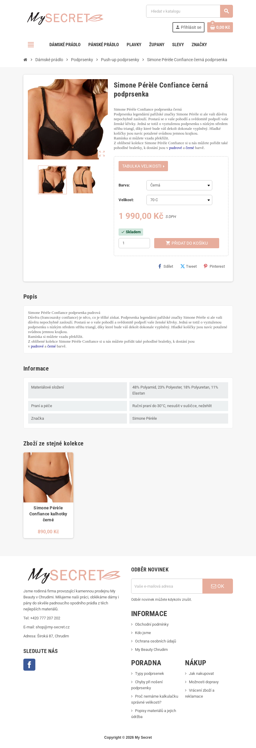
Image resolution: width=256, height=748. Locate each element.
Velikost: (126, 200)
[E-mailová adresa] (166, 586)
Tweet (188, 266)
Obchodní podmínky (152, 624)
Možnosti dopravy (204, 682)
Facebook (29, 665)
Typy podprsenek (149, 673)
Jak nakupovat (201, 673)
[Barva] (179, 185)
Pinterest (214, 266)
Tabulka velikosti (143, 166)
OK (217, 586)
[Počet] (134, 243)
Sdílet (165, 266)
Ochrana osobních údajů (155, 641)
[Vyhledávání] (189, 11)
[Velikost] (179, 200)
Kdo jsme (143, 632)
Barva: (124, 185)
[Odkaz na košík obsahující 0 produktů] (220, 27)
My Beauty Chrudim (151, 649)
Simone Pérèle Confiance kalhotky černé (48, 513)
